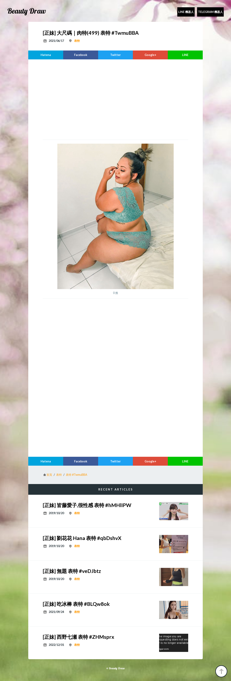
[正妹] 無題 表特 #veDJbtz (72, 571)
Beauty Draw (26, 11)
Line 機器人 (186, 12)
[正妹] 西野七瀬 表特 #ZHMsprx (78, 637)
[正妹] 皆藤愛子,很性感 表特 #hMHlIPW (87, 505)
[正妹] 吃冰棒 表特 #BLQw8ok (76, 604)
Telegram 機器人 (210, 12)
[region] (115, 99)
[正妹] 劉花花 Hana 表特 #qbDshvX (82, 538)
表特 (77, 40)
